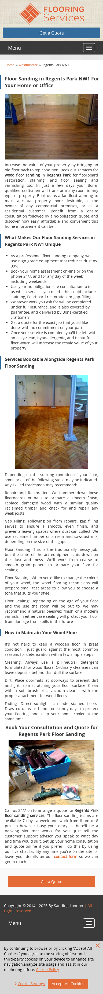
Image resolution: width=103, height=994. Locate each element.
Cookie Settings (31, 983)
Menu (14, 48)
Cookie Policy (47, 969)
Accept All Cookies (68, 983)
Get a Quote (51, 33)
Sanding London (68, 905)
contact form (66, 856)
